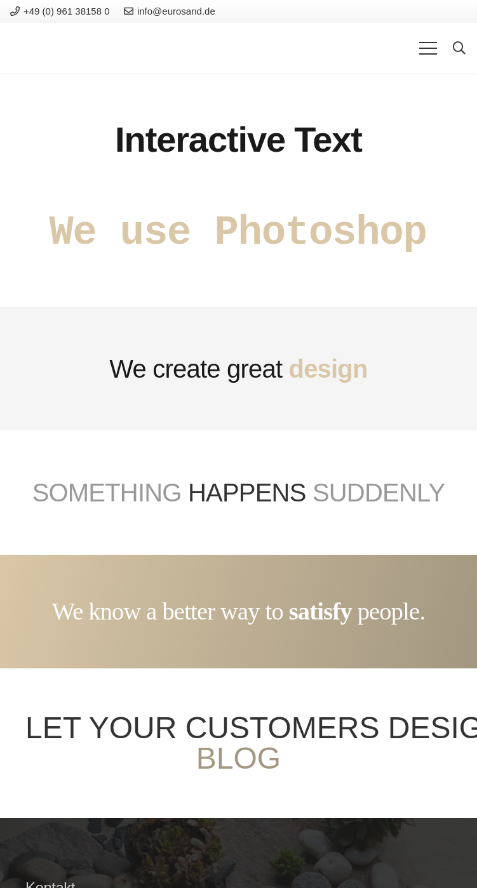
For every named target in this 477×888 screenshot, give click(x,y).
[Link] (53, 48)
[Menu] (428, 48)
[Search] (459, 48)
